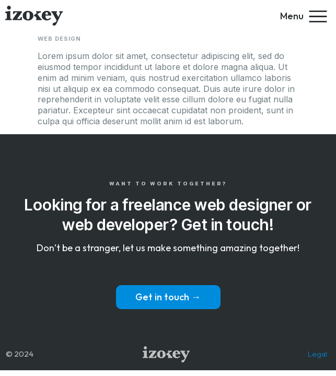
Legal (317, 354)
